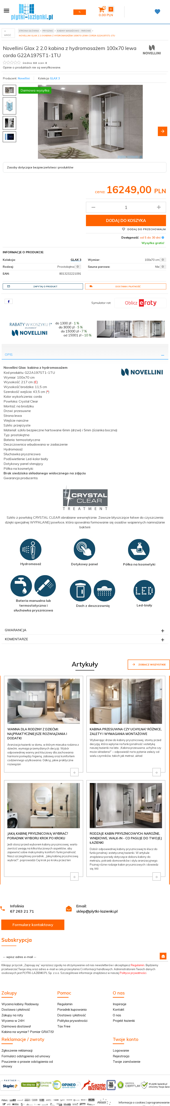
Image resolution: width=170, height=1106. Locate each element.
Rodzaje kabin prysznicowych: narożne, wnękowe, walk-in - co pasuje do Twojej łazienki (126, 838)
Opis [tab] (9, 354)
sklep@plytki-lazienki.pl (97, 911)
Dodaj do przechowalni (144, 229)
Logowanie (121, 1050)
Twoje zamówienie (126, 1062)
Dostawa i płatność (115, 286)
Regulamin (137, 965)
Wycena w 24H (12, 1021)
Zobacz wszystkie (149, 664)
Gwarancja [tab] (15, 630)
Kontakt (118, 1010)
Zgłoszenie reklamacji (16, 1050)
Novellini (24, 78)
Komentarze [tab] (16, 639)
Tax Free (63, 1026)
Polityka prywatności (72, 1021)
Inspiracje (119, 1004)
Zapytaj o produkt (32, 286)
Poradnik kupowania (72, 1010)
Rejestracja (121, 1056)
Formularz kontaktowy (33, 924)
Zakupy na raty (12, 1015)
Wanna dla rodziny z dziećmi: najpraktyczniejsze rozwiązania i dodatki (37, 733)
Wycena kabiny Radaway (20, 1004)
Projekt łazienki (124, 1021)
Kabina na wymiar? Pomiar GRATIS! (27, 1032)
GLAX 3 (55, 78)
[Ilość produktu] (126, 207)
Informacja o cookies (132, 1102)
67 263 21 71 (22, 911)
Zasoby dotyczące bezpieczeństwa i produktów (40, 167)
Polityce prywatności (133, 973)
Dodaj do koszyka (126, 220)
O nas (117, 1015)
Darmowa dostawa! (16, 1026)
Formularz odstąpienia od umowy (25, 1056)
